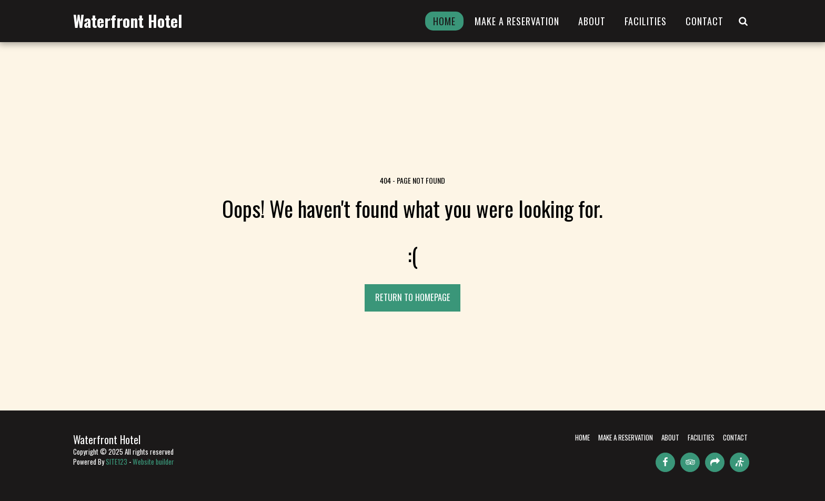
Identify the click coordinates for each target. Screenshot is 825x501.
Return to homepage (412, 297)
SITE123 (116, 461)
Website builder (153, 461)
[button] (743, 21)
